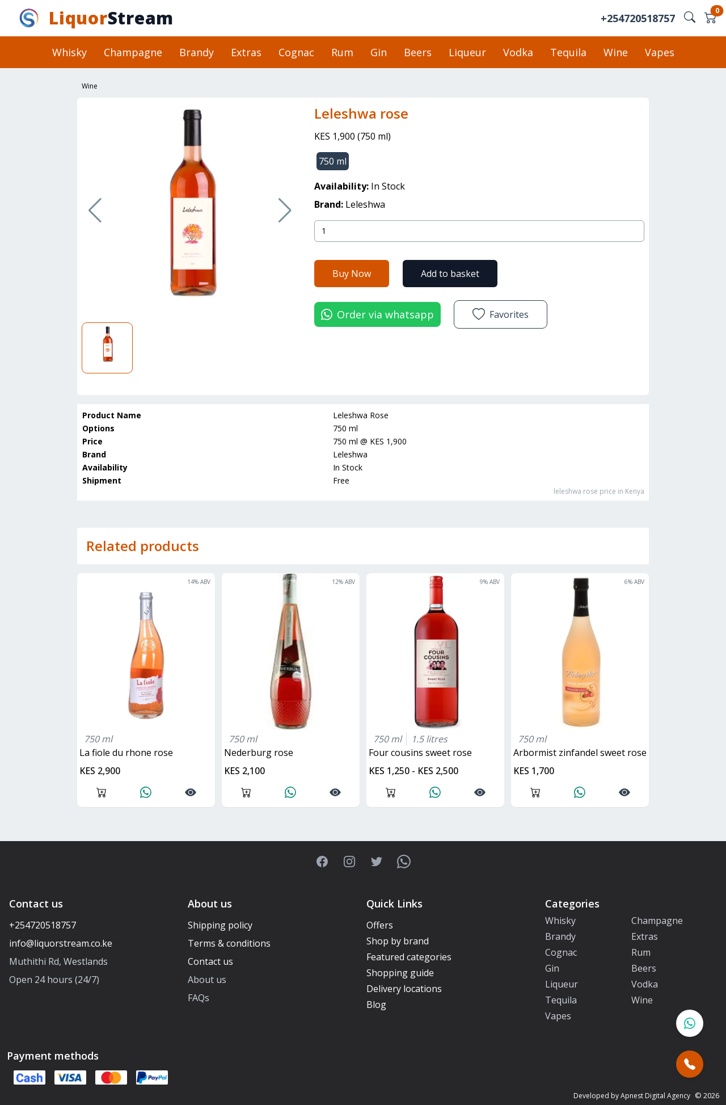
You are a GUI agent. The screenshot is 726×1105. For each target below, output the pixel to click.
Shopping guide (400, 973)
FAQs (198, 997)
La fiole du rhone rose (126, 752)
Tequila (568, 52)
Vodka (518, 52)
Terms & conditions (229, 943)
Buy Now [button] (351, 273)
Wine (615, 52)
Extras (246, 52)
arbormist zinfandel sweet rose (580, 752)
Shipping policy (220, 925)
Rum (342, 52)
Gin (378, 52)
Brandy (196, 52)
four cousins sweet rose (420, 752)
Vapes (659, 52)
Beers (418, 52)
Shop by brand (397, 941)
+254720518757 (638, 18)
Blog (376, 1004)
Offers (379, 925)
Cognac (296, 52)
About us (207, 979)
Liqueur (467, 52)
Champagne (133, 52)
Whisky (69, 52)
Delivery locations (404, 988)
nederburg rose (258, 752)
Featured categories (408, 957)
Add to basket (450, 273)
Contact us (210, 961)
